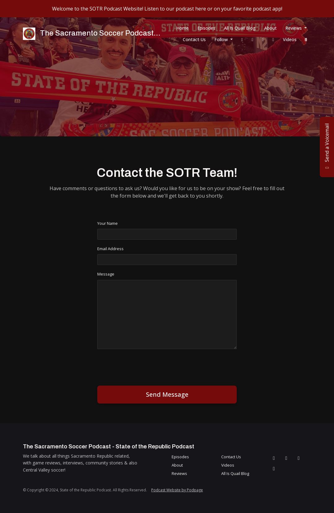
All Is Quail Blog (240, 28)
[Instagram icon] (299, 458)
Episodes (206, 28)
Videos (290, 39)
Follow (221, 39)
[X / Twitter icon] (286, 458)
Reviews (294, 28)
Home (182, 28)
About (270, 28)
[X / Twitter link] (252, 39)
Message (105, 274)
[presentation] (144, 366)
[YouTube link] (273, 39)
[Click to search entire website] (306, 39)
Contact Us (194, 39)
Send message (167, 394)
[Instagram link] (263, 39)
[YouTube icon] (274, 468)
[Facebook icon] (274, 458)
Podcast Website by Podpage (177, 490)
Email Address (110, 248)
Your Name (107, 223)
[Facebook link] (242, 39)
